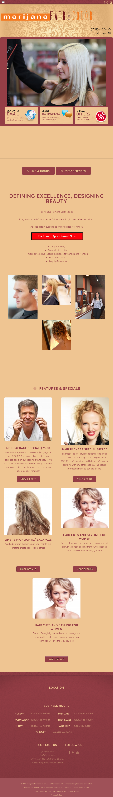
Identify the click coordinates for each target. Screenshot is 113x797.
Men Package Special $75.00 (28, 448)
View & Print (28, 479)
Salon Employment (56, 791)
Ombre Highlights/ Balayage (28, 539)
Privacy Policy (56, 795)
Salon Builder (39, 791)
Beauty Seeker (73, 791)
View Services (75, 171)
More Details (28, 569)
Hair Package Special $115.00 (84, 449)
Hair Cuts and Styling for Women (84, 536)
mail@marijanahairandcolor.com (47, 762)
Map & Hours (40, 171)
